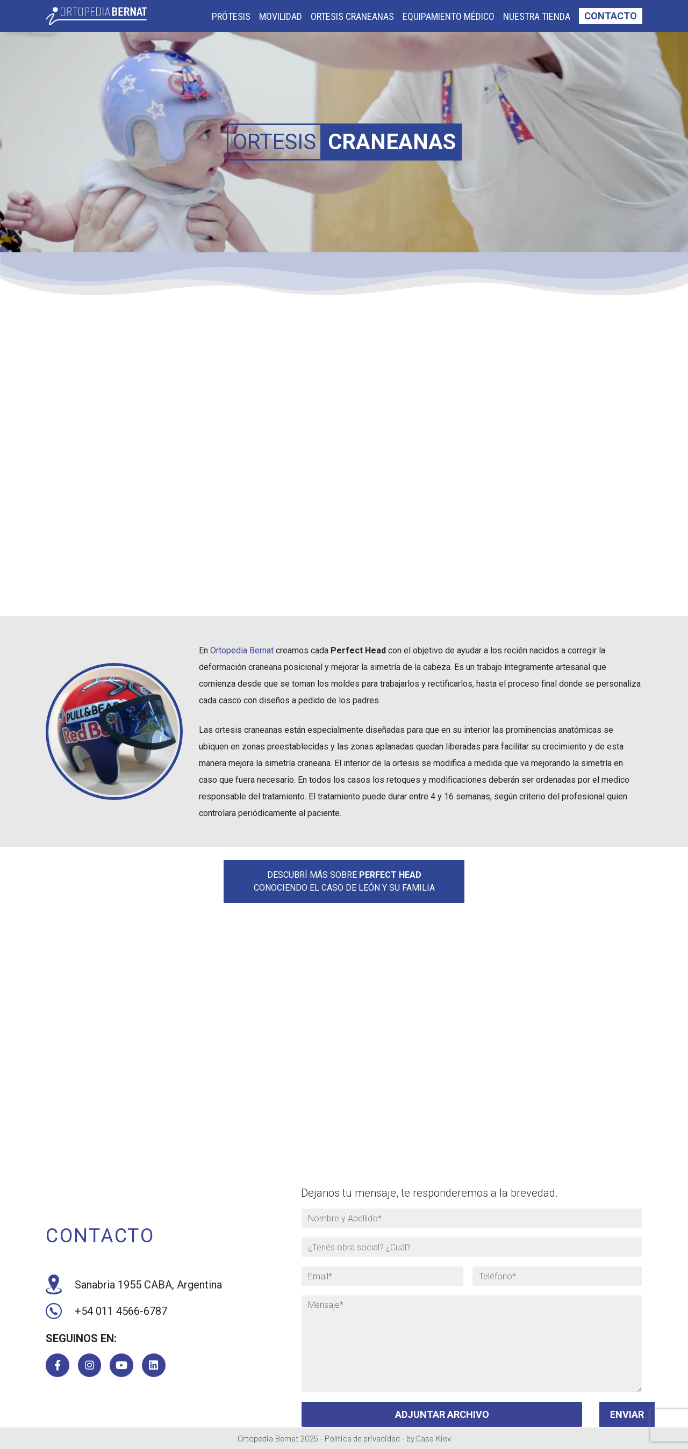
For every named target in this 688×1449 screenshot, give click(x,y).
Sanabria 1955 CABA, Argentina (134, 1284)
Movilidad (280, 16)
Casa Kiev (433, 1438)
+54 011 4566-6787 (106, 1311)
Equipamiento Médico (448, 16)
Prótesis (231, 16)
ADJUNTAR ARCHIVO (442, 1414)
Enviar (627, 1414)
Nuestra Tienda (536, 16)
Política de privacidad (362, 1438)
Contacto (610, 15)
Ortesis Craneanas (352, 16)
